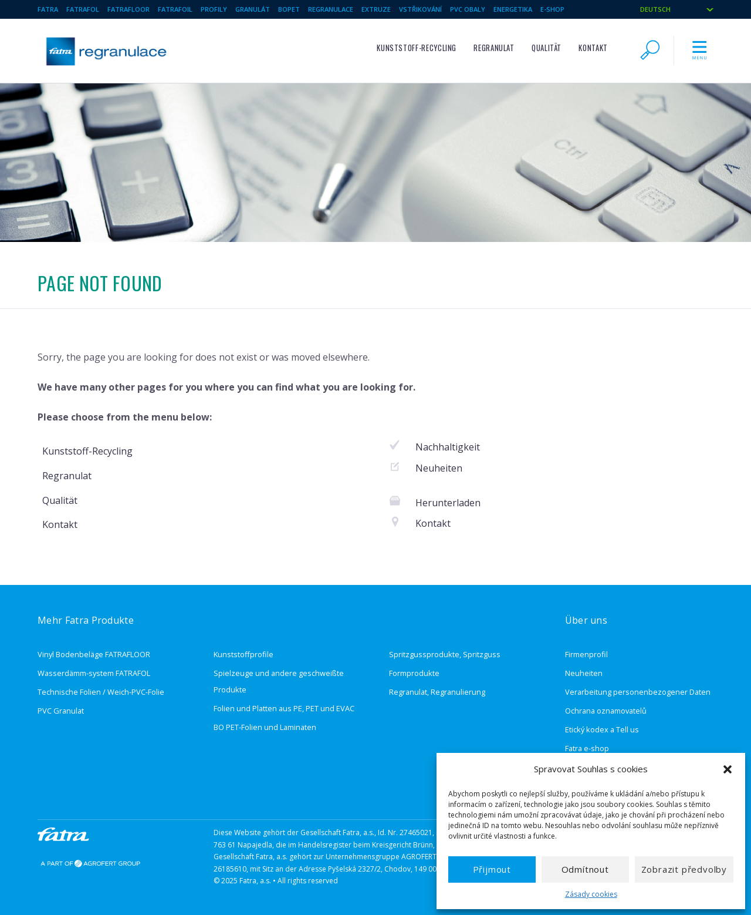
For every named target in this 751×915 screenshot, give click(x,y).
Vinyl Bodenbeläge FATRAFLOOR (94, 654)
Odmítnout (585, 869)
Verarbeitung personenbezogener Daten (638, 692)
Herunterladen (448, 502)
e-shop (552, 9)
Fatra (48, 9)
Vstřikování (420, 9)
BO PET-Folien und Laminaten (265, 727)
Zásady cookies (591, 894)
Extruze (376, 9)
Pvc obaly (467, 9)
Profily (214, 9)
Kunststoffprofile (243, 654)
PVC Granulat (61, 710)
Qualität (546, 47)
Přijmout (492, 869)
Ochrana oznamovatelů (606, 710)
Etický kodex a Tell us (602, 729)
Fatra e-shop (587, 748)
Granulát (252, 9)
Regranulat (493, 47)
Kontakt (593, 47)
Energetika (512, 9)
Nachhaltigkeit (447, 446)
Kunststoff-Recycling (416, 47)
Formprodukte (414, 673)
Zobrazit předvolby (684, 869)
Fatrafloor (128, 9)
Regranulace (330, 9)
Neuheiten (438, 468)
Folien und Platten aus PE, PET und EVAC (284, 708)
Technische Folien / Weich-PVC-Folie (101, 692)
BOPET (289, 9)
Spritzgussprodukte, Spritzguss (444, 654)
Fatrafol (82, 9)
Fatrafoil (175, 9)
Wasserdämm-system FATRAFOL (94, 673)
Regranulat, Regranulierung (437, 692)
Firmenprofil (586, 654)
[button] (727, 769)
